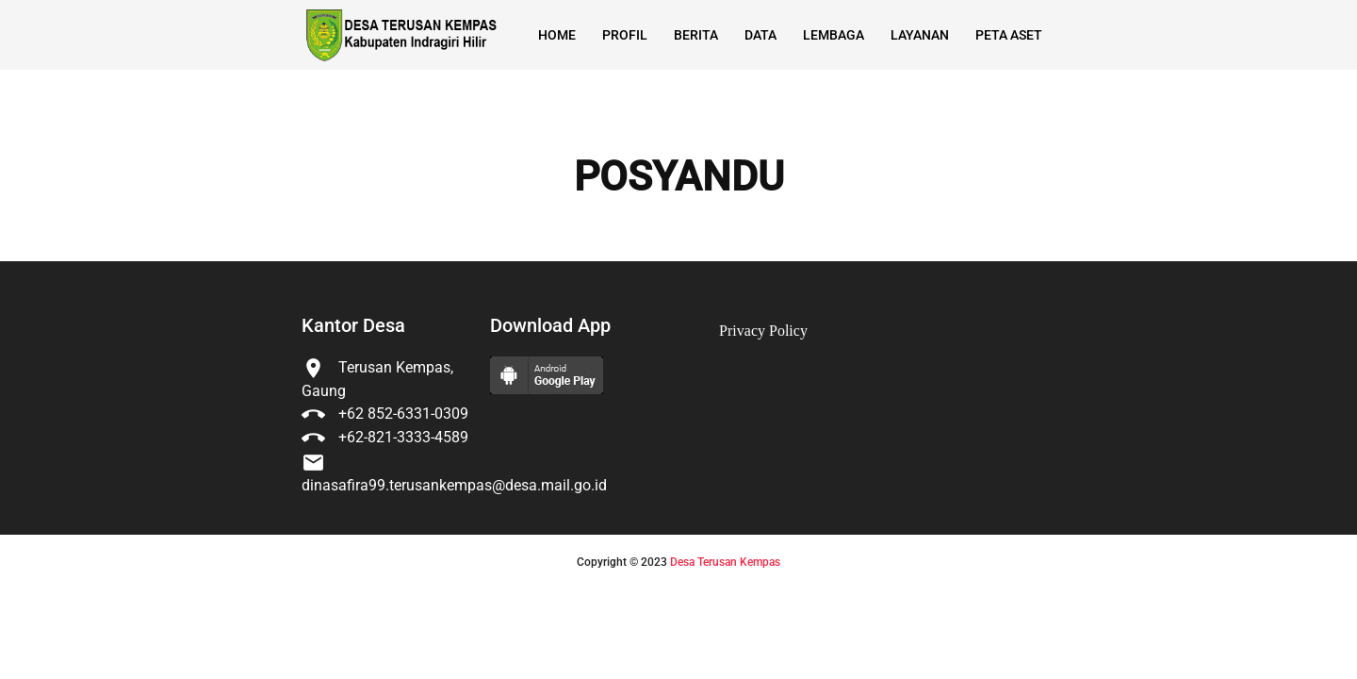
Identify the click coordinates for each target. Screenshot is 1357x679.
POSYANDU (679, 177)
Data (760, 34)
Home (557, 34)
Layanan (920, 34)
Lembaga (833, 34)
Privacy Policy (763, 331)
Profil (624, 34)
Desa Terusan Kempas (725, 562)
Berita (696, 34)
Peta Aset (1008, 34)
